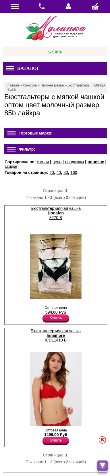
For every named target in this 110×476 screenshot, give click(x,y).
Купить (56, 318)
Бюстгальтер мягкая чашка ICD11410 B (56, 335)
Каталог (23, 68)
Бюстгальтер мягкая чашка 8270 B (56, 213)
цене (57, 162)
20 (51, 172)
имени (43, 162)
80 (65, 172)
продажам (74, 162)
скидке (11, 166)
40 (59, 172)
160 (73, 172)
